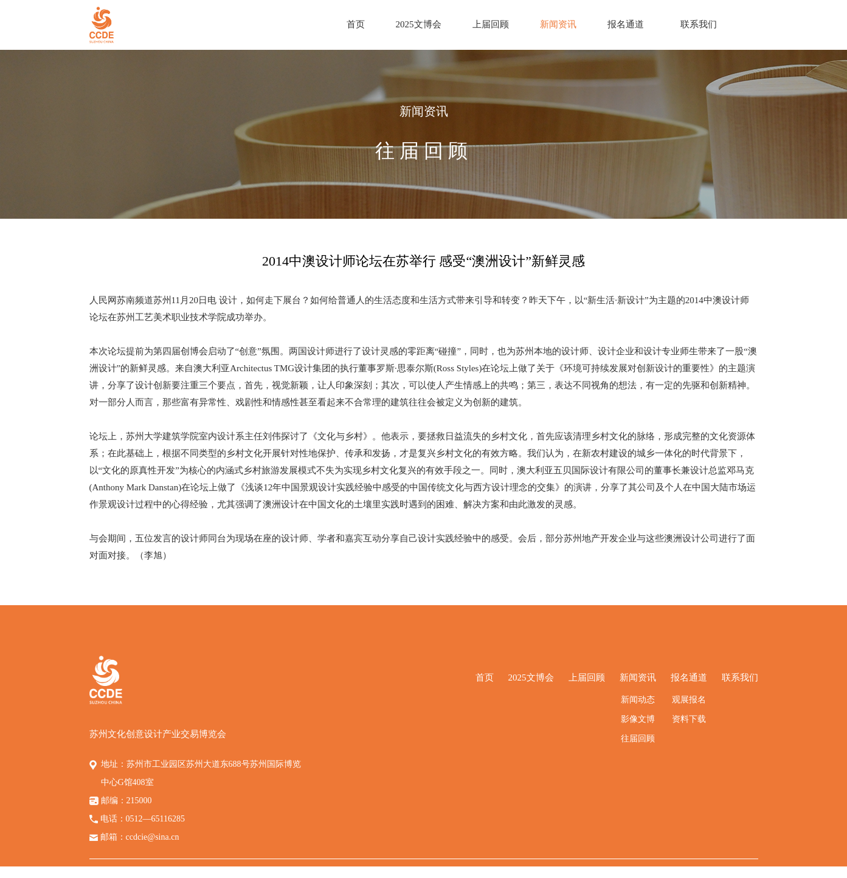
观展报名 (689, 699)
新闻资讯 (558, 24)
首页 (356, 24)
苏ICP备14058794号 (546, 872)
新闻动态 (638, 699)
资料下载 (689, 719)
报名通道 (625, 24)
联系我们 (698, 24)
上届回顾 (490, 24)
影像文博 (638, 719)
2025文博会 (418, 24)
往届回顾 (638, 738)
